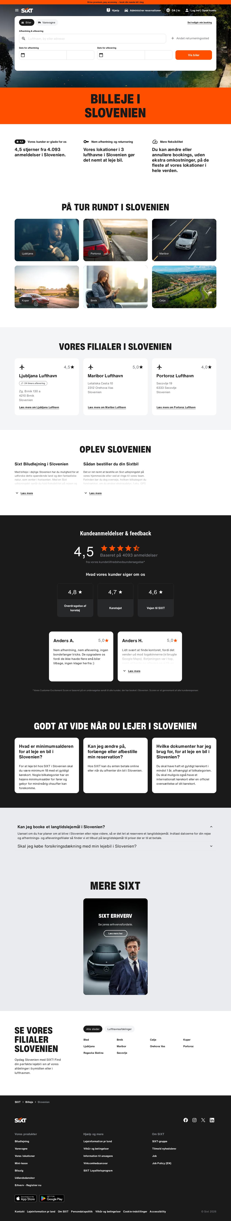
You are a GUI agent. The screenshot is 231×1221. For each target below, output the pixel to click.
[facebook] (185, 1120)
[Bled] (86, 1039)
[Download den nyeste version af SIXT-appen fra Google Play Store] (51, 1198)
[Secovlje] (122, 1053)
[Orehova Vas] (157, 1046)
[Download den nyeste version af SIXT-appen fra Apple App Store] (26, 1198)
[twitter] (203, 1120)
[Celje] (153, 1039)
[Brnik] (120, 1039)
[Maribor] (121, 1046)
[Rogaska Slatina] (93, 1053)
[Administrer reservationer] (142, 10)
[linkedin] (212, 1120)
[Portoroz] (188, 1046)
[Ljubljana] (89, 1046)
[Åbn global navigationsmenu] (16, 10)
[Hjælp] (113, 10)
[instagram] (194, 1120)
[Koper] (187, 1039)
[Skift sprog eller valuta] (173, 10)
